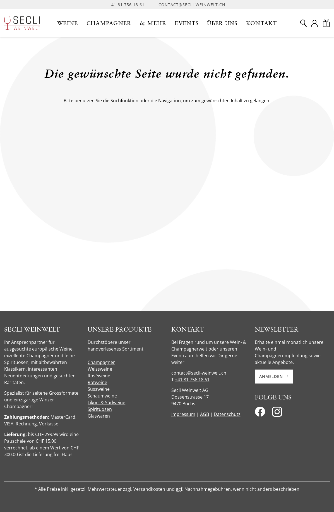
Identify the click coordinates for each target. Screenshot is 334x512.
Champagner (101, 362)
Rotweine (97, 382)
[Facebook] (260, 413)
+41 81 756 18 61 (127, 4)
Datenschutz (227, 414)
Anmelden (274, 376)
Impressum (183, 414)
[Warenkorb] (326, 23)
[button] (67, 23)
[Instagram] (277, 413)
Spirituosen (100, 409)
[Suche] (303, 23)
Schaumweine (102, 396)
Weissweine (100, 369)
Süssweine (99, 389)
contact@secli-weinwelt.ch (191, 4)
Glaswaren (99, 416)
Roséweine (99, 376)
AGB (204, 414)
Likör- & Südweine (106, 402)
